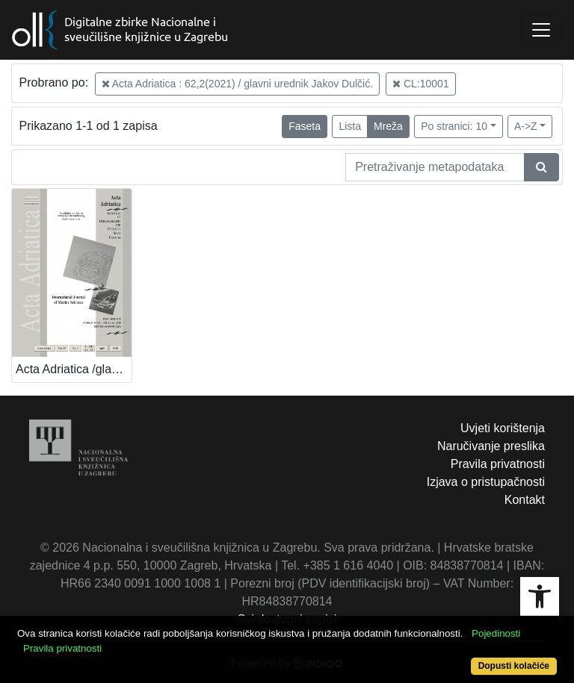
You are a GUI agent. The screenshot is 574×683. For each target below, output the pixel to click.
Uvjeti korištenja (502, 428)
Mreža (388, 126)
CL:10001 (420, 84)
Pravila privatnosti (498, 464)
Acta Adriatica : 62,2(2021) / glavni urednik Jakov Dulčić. (238, 84)
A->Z (525, 126)
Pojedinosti (496, 633)
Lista (350, 126)
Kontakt (524, 499)
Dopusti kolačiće (513, 666)
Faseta (304, 126)
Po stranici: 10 (454, 126)
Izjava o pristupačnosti (486, 481)
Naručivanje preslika (491, 446)
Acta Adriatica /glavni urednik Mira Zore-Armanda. (74, 369)
